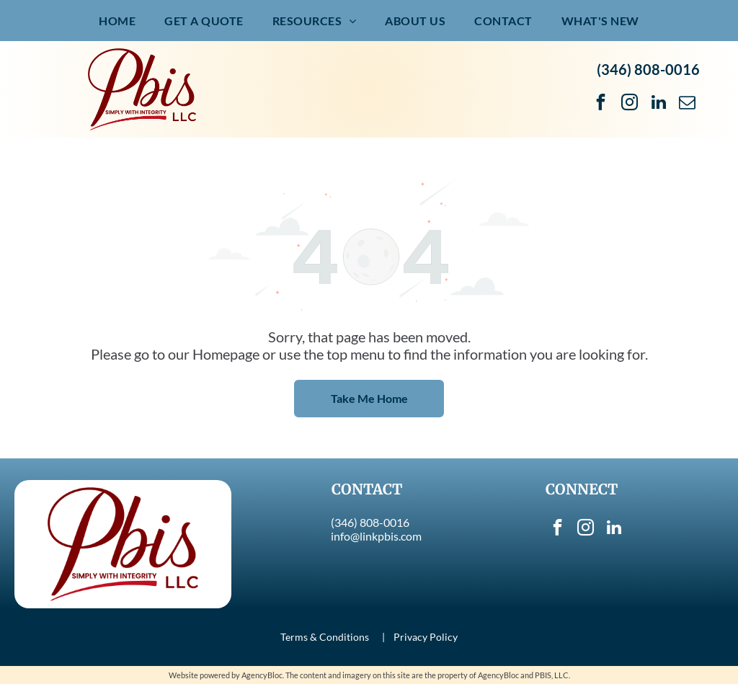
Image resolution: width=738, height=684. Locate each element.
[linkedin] (658, 103)
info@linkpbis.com (376, 536)
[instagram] (629, 103)
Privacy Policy (426, 637)
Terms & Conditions (324, 637)
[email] (687, 103)
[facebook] (600, 103)
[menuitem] (117, 20)
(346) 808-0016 (648, 69)
